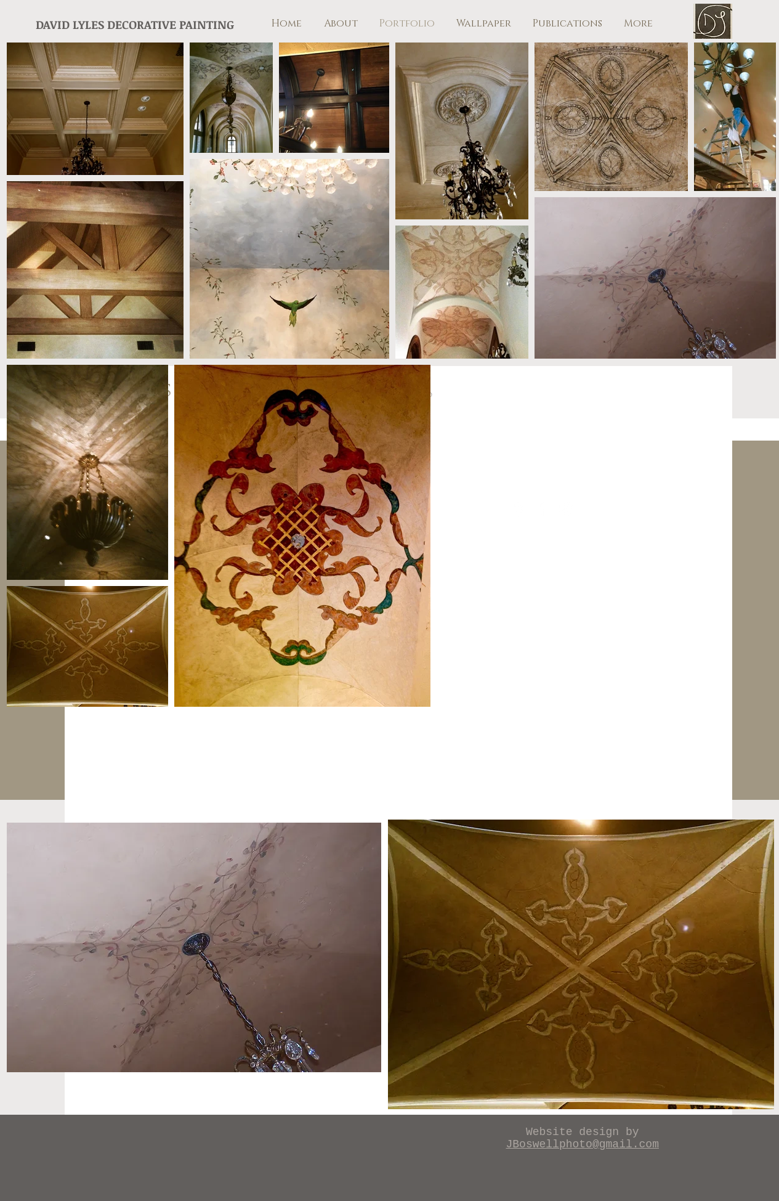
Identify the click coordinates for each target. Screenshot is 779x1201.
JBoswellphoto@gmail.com (582, 1144)
